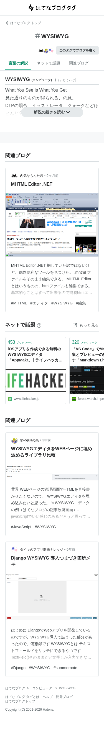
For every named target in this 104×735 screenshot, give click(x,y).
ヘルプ (48, 697)
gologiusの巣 (29, 440)
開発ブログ (64, 697)
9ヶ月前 (53, 176)
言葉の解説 (18, 63)
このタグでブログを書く (77, 50)
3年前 (46, 440)
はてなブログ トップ (23, 23)
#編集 (81, 303)
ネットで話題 (48, 63)
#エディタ (39, 303)
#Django (18, 668)
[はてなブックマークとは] (39, 325)
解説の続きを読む (52, 112)
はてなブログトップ (20, 701)
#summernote (65, 668)
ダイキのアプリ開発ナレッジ (41, 550)
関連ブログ (78, 63)
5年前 (71, 550)
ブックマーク (20, 342)
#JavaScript (21, 527)
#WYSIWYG (62, 303)
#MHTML (19, 303)
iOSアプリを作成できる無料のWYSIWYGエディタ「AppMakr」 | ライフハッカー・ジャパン (34, 355)
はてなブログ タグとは (22, 697)
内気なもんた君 (31, 176)
